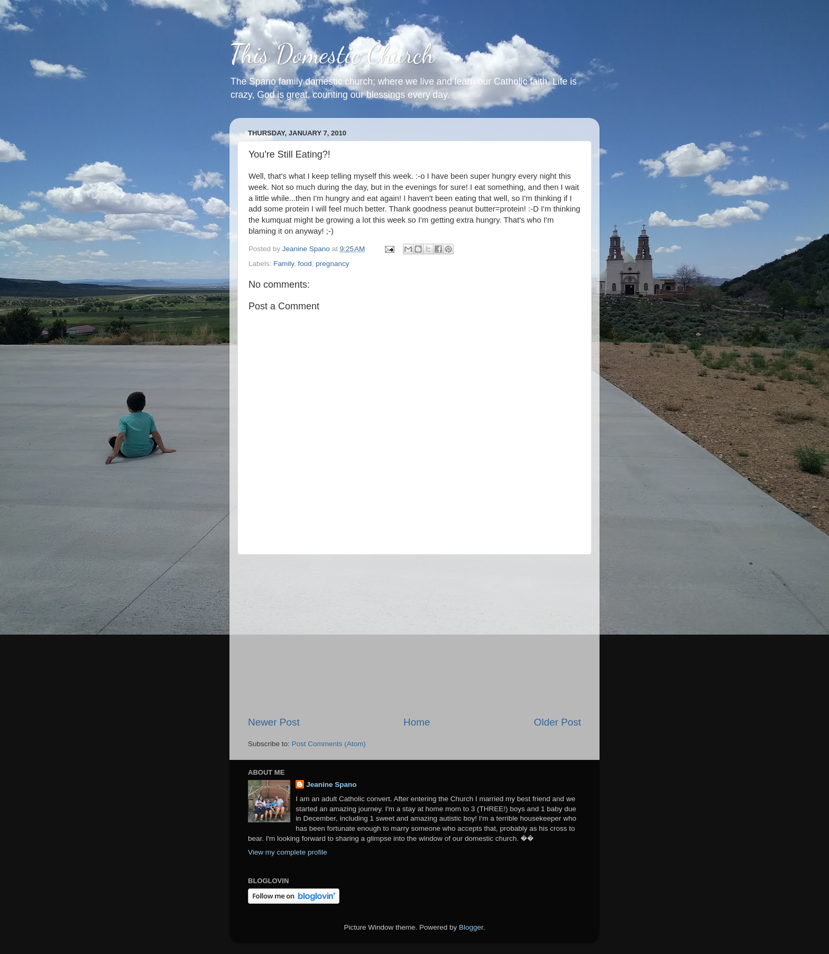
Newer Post (274, 722)
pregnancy (332, 264)
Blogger (471, 927)
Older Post (557, 722)
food (305, 264)
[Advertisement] (414, 635)
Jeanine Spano (331, 784)
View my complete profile (287, 852)
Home (416, 722)
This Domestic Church (332, 54)
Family (283, 264)
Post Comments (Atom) (329, 744)
